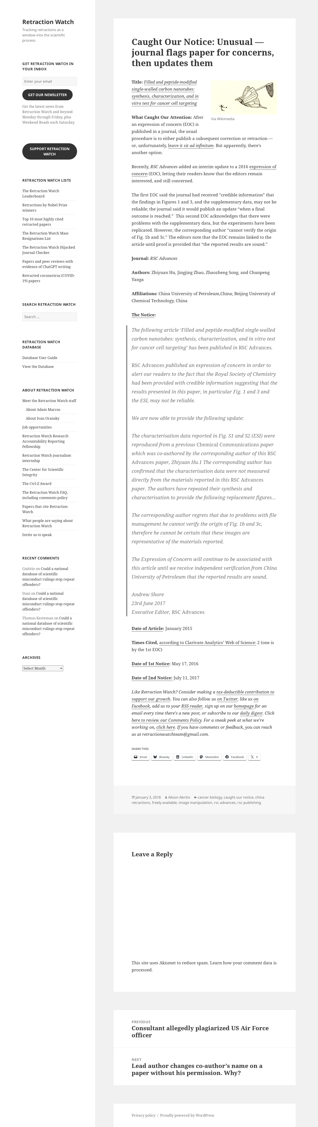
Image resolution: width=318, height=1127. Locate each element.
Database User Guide (39, 357)
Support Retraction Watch (50, 151)
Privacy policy (143, 1115)
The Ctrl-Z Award (36, 483)
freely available (164, 802)
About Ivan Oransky (42, 418)
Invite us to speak (37, 534)
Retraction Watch (48, 22)
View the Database (38, 366)
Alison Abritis (179, 797)
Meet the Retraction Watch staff (49, 400)
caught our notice (239, 797)
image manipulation (195, 802)
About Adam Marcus (43, 409)
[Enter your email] (49, 81)
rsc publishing (249, 802)
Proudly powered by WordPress (187, 1115)
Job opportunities (37, 427)
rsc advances (225, 802)
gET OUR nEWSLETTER (47, 94)
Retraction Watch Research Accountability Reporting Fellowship (45, 441)
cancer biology (210, 797)
